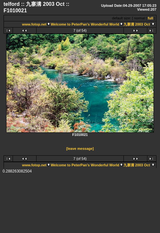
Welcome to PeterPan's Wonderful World (85, 24)
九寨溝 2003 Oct (137, 24)
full (150, 18)
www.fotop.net (34, 24)
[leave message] (80, 149)
